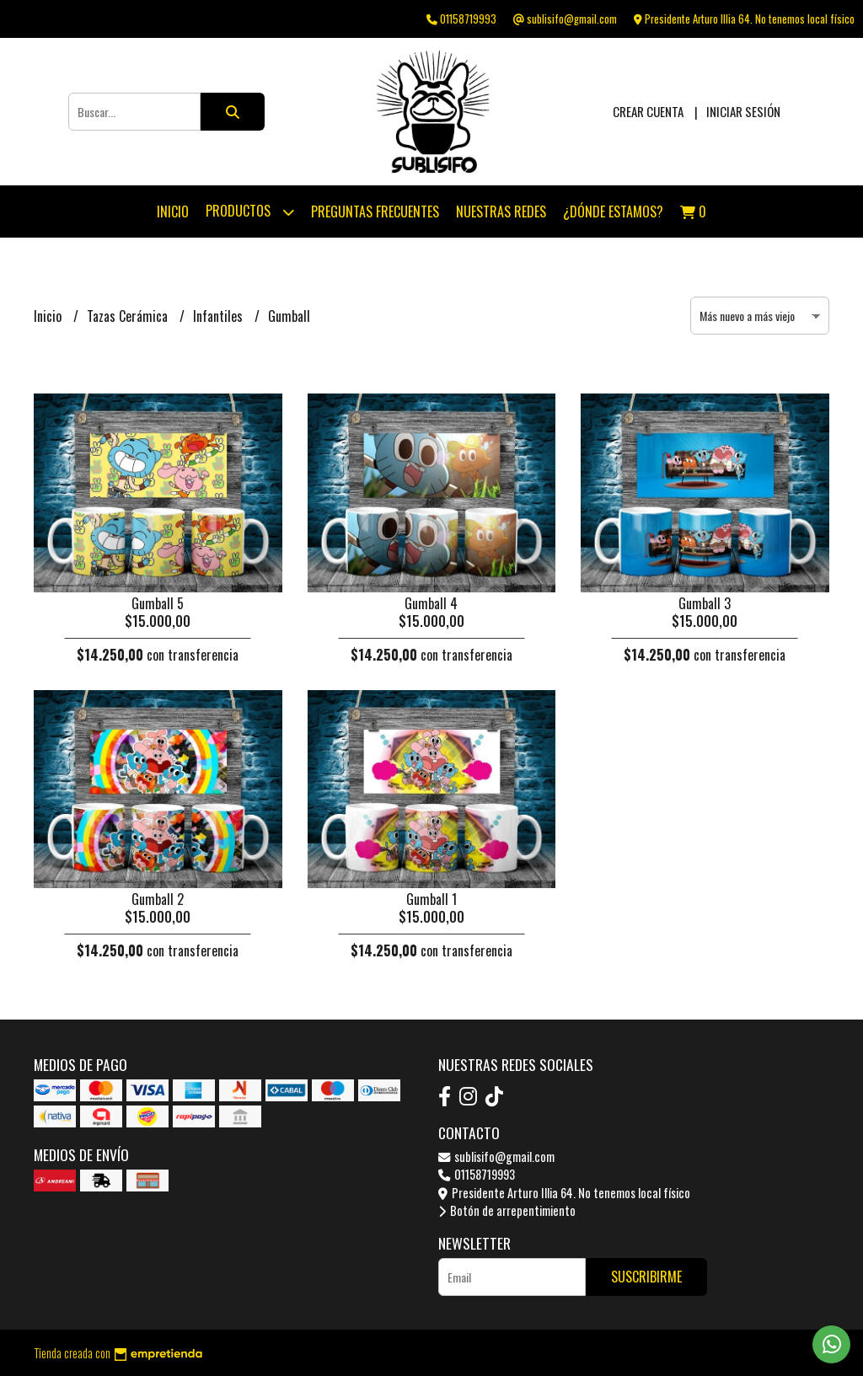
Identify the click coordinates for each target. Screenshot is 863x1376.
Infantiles (219, 316)
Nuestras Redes (501, 211)
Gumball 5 (157, 603)
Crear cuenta (648, 111)
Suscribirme (646, 1276)
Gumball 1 (431, 899)
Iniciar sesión (743, 111)
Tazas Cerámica (129, 316)
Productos (250, 212)
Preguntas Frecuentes (375, 211)
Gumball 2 (157, 899)
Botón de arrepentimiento (507, 1210)
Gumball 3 (704, 603)
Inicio (173, 211)
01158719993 (476, 1174)
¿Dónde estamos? (613, 211)
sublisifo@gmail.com (496, 1156)
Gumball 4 (431, 603)
